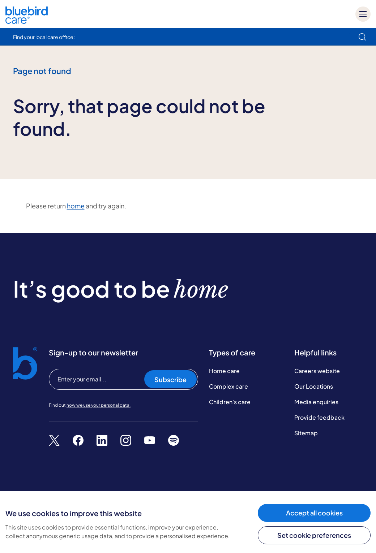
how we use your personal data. (99, 405)
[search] (362, 37)
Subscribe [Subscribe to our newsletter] (170, 379)
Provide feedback (319, 417)
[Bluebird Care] (26, 21)
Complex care (228, 386)
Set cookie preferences (314, 535)
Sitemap (306, 433)
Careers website (317, 371)
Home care (224, 371)
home (76, 206)
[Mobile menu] (363, 14)
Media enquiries (316, 402)
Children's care (230, 402)
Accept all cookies (314, 513)
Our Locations (313, 386)
